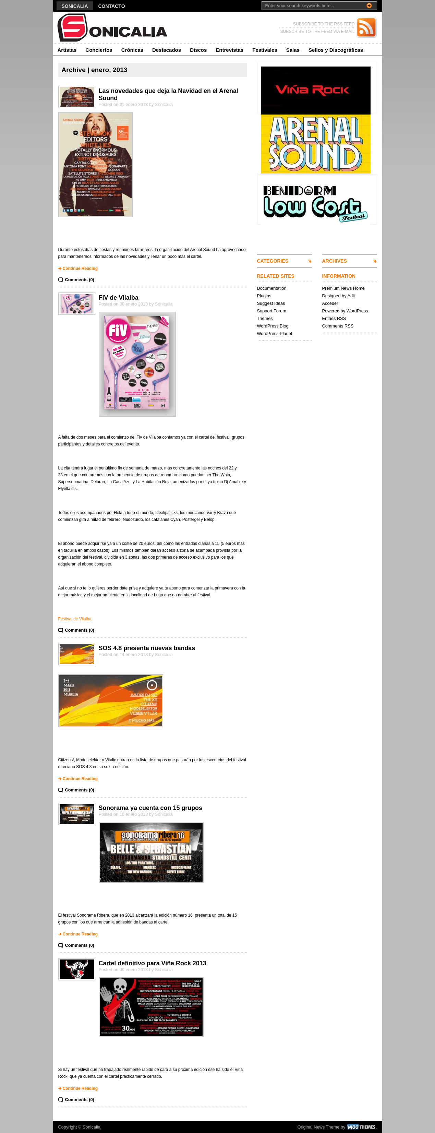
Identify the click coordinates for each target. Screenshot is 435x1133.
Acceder (330, 303)
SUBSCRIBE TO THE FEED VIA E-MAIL (317, 31)
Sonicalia (75, 6)
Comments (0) (79, 279)
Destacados (166, 50)
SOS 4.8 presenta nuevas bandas (147, 648)
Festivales (264, 50)
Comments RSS (338, 326)
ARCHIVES (334, 261)
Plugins (264, 295)
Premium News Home (343, 288)
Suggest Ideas (271, 303)
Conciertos (98, 50)
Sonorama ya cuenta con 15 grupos (151, 807)
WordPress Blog (273, 326)
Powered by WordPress (345, 310)
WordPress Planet (274, 333)
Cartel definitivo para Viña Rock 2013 (152, 963)
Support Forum (271, 310)
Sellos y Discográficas (336, 50)
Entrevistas (229, 50)
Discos (198, 50)
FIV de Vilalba (118, 297)
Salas (293, 50)
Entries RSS (334, 318)
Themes (265, 318)
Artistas (67, 50)
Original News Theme (318, 1127)
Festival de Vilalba (75, 619)
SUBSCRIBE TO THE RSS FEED (323, 24)
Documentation (272, 288)
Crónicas (132, 50)
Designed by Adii (338, 295)
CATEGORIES (273, 261)
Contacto (111, 6)
